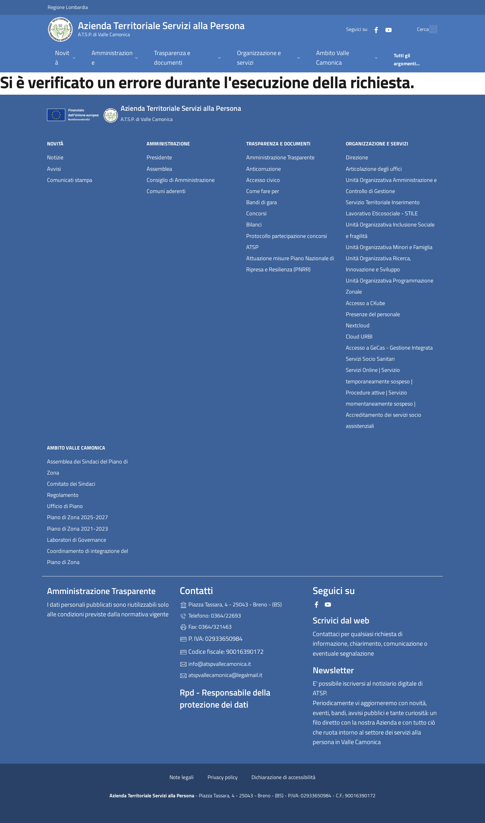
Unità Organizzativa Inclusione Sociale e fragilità (390, 230)
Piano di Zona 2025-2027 (77, 517)
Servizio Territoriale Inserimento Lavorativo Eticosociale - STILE (383, 208)
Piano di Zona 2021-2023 (77, 528)
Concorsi (256, 213)
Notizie (55, 157)
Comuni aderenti (166, 191)
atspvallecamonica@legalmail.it (221, 675)
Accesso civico (263, 180)
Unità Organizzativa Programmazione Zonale (389, 286)
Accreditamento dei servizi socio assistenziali (383, 420)
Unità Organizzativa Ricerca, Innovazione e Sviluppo (378, 264)
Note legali (182, 777)
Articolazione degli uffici (374, 169)
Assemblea (159, 169)
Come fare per (291, 190)
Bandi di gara (261, 202)
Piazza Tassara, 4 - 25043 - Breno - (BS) (242, 604)
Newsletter (333, 670)
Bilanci (254, 224)
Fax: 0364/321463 (206, 627)
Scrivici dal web (341, 620)
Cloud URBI (387, 336)
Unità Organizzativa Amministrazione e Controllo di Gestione (391, 185)
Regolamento (63, 495)
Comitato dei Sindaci (71, 484)
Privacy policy (223, 777)
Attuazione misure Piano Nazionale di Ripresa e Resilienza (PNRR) (290, 264)
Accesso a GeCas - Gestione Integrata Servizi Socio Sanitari (392, 353)
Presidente (159, 157)
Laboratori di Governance (76, 540)
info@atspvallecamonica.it (215, 664)
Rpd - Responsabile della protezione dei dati (225, 698)
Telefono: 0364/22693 (210, 615)
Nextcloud (386, 325)
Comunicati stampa (69, 180)
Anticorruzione (263, 169)
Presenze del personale (392, 313)
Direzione (357, 157)
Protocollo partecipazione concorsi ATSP (286, 241)
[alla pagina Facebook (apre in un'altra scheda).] (362, 29)
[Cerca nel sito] (430, 29)
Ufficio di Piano (65, 506)
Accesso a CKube (392, 302)
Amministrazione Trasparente (280, 157)
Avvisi (54, 169)
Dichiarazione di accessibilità (283, 777)
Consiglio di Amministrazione (181, 180)
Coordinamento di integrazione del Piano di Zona (87, 556)
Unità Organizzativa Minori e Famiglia (389, 247)
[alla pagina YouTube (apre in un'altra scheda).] (375, 29)
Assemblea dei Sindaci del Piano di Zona (87, 467)
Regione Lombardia (68, 7)
